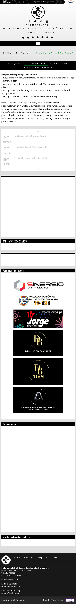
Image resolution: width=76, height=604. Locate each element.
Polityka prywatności (9, 579)
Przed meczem (31, 67)
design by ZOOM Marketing (59, 600)
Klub (7, 52)
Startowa (17, 557)
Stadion (24, 52)
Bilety (33, 557)
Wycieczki (47, 67)
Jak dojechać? (15, 63)
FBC (55, 557)
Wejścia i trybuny (59, 63)
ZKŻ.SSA (48, 557)
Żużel (26, 557)
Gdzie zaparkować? (55, 52)
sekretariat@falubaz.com (17, 575)
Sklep (40, 557)
